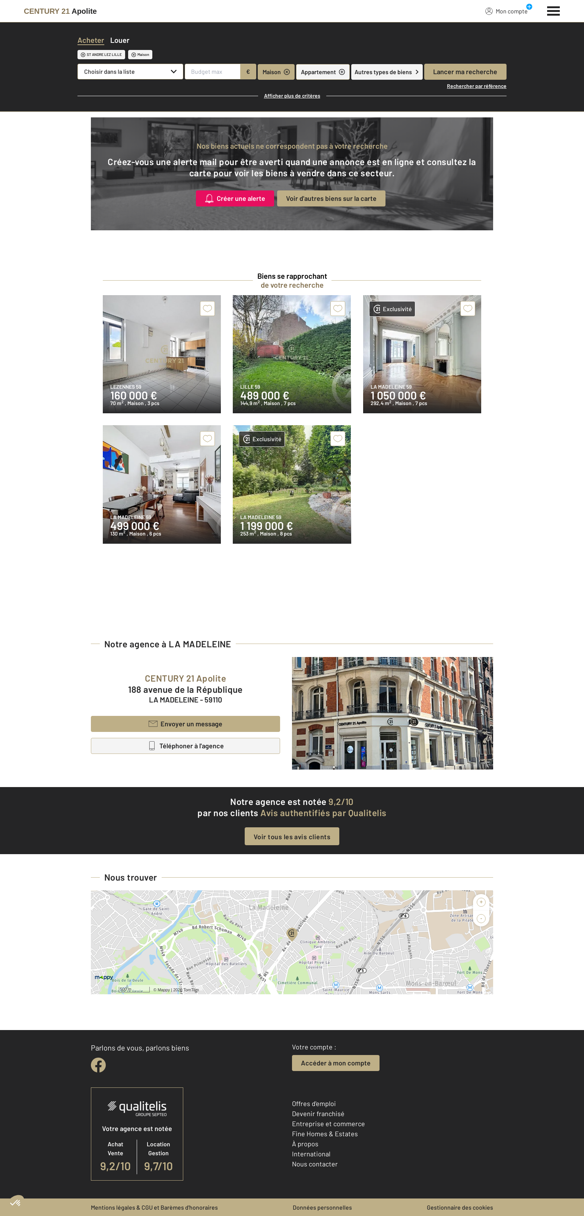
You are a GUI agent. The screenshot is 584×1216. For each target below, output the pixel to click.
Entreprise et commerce (328, 1123)
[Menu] (553, 10)
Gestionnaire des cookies (460, 1207)
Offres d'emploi (314, 1103)
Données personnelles (322, 1207)
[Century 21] (60, 11)
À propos (305, 1144)
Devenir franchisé (318, 1113)
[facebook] (98, 1065)
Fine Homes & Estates (325, 1134)
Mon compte (506, 11)
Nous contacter (315, 1164)
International (311, 1154)
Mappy (164, 990)
